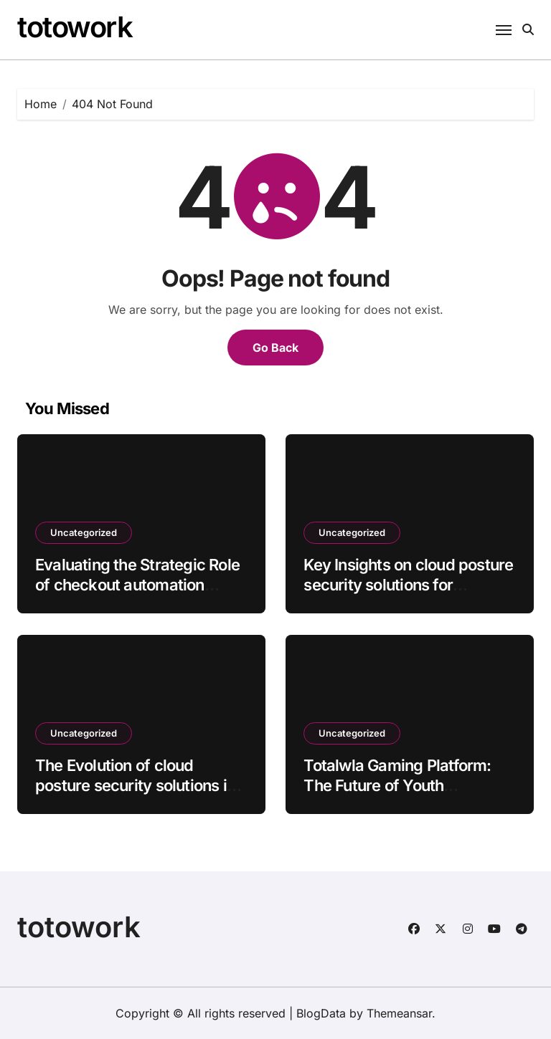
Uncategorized (83, 532)
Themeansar (399, 1013)
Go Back (275, 347)
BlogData (321, 1013)
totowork (74, 26)
